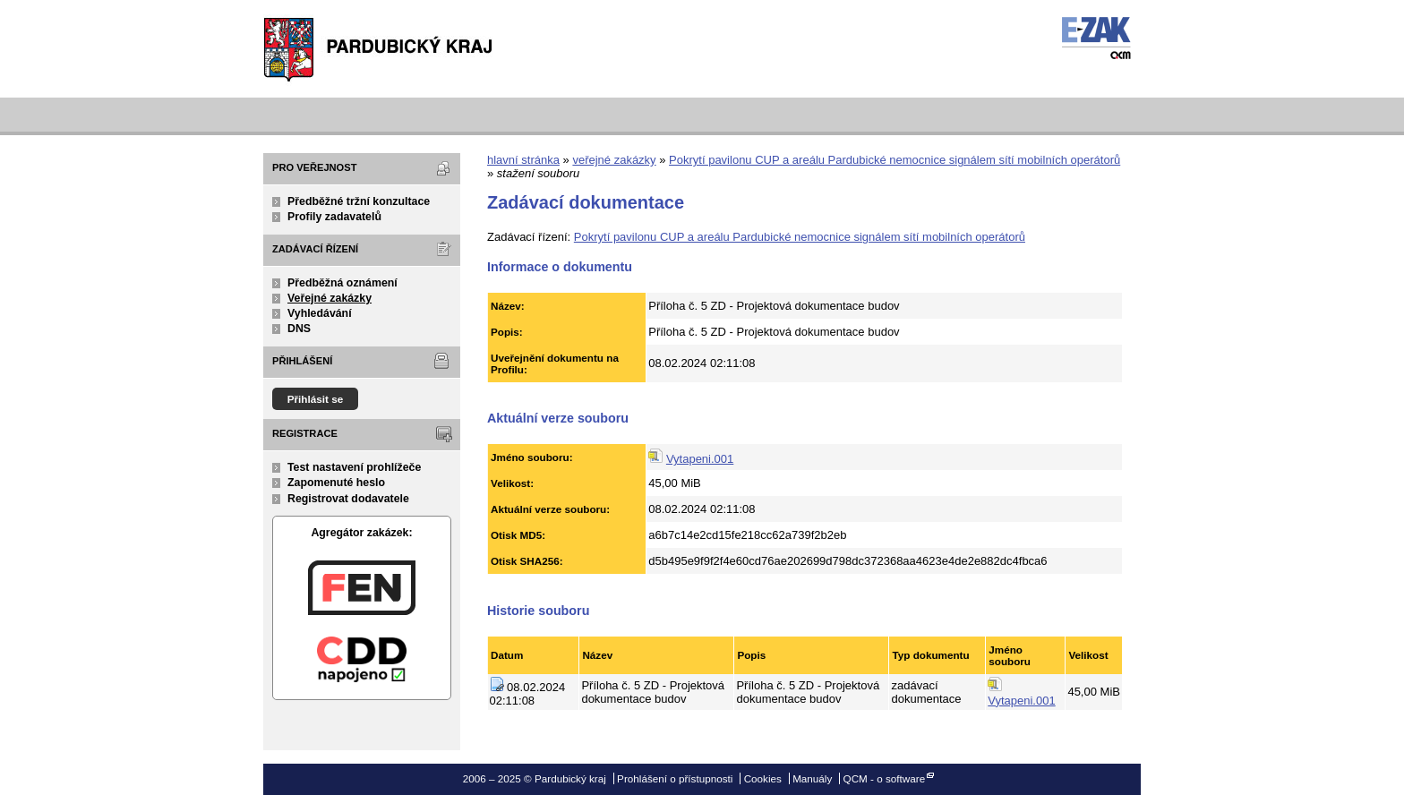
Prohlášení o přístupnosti (674, 778)
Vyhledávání (319, 313)
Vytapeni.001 (699, 459)
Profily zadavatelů (334, 216)
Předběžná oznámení (342, 283)
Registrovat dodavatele (348, 498)
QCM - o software (884, 778)
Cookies (763, 778)
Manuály (812, 778)
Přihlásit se (315, 399)
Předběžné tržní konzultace (358, 201)
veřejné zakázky (613, 160)
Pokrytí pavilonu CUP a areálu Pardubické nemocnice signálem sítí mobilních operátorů (894, 160)
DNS (299, 328)
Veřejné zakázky (329, 298)
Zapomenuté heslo (336, 482)
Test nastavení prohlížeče (354, 467)
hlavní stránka (523, 160)
